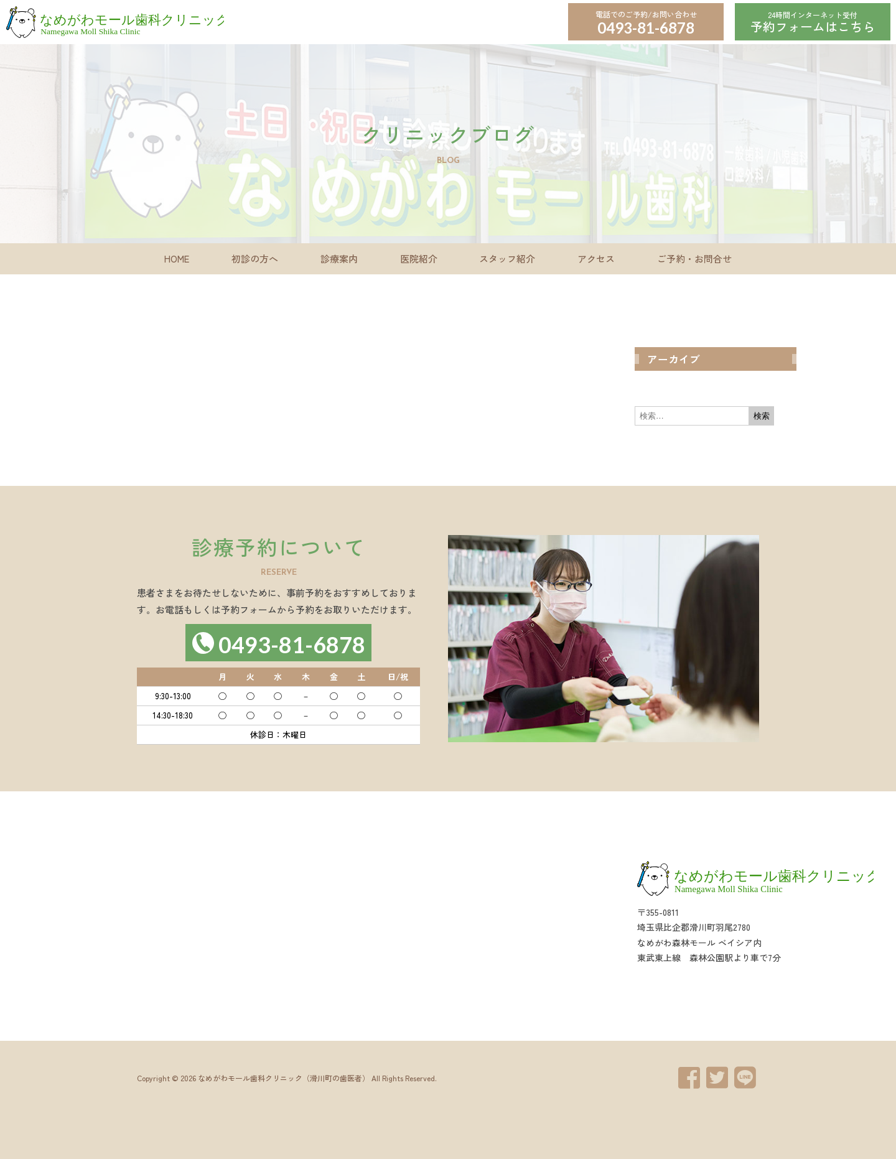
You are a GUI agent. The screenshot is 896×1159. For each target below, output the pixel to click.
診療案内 (339, 258)
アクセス (596, 258)
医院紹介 (418, 258)
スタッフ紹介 (507, 258)
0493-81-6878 (645, 28)
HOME (176, 258)
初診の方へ (254, 258)
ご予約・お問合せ (694, 258)
